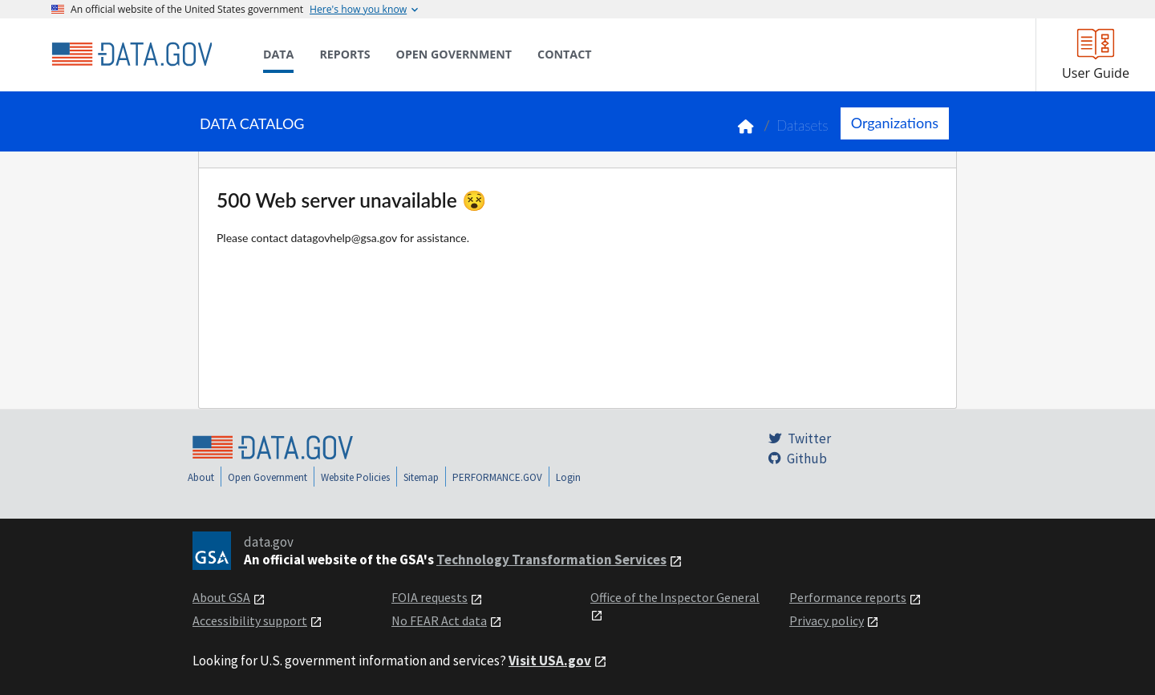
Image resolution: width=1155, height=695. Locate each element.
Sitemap (421, 477)
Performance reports (847, 597)
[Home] (131, 54)
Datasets (802, 125)
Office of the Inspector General (675, 597)
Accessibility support (249, 620)
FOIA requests (429, 597)
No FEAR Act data (439, 620)
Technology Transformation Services (551, 559)
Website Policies (355, 477)
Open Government (267, 477)
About (201, 477)
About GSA (221, 597)
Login (568, 477)
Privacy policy (826, 620)
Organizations (894, 122)
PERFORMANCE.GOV (497, 477)
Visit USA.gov (550, 660)
